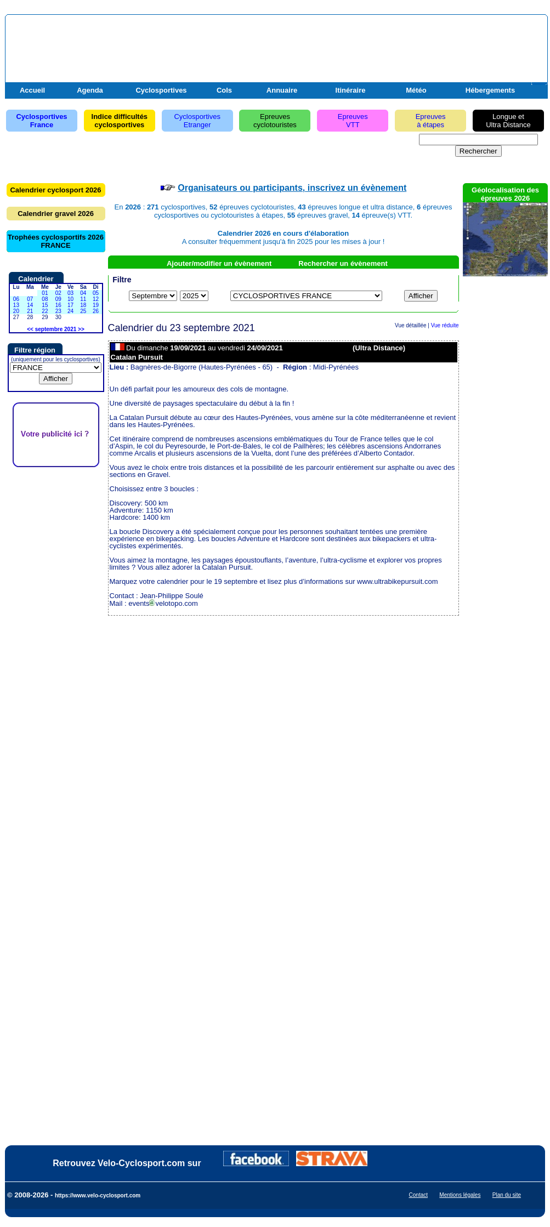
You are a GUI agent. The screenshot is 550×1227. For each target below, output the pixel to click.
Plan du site (506, 1195)
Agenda (90, 90)
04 (83, 293)
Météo (416, 90)
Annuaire (282, 90)
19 (96, 305)
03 (70, 293)
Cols (224, 90)
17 (70, 305)
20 (16, 311)
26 (96, 311)
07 (30, 299)
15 (45, 305)
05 (96, 293)
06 (16, 299)
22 (45, 311)
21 (30, 311)
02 (58, 293)
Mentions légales (459, 1195)
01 (45, 293)
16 (58, 305)
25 (83, 311)
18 (83, 305)
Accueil (32, 90)
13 (16, 305)
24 (70, 311)
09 (58, 299)
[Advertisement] (416, 45)
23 (58, 311)
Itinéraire (351, 90)
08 (45, 299)
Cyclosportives (160, 90)
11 (83, 299)
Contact (418, 1195)
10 (70, 299)
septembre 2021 (56, 329)
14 (30, 305)
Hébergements (490, 90)
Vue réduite (445, 325)
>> (81, 329)
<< (30, 329)
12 (96, 299)
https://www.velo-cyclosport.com (97, 1195)
